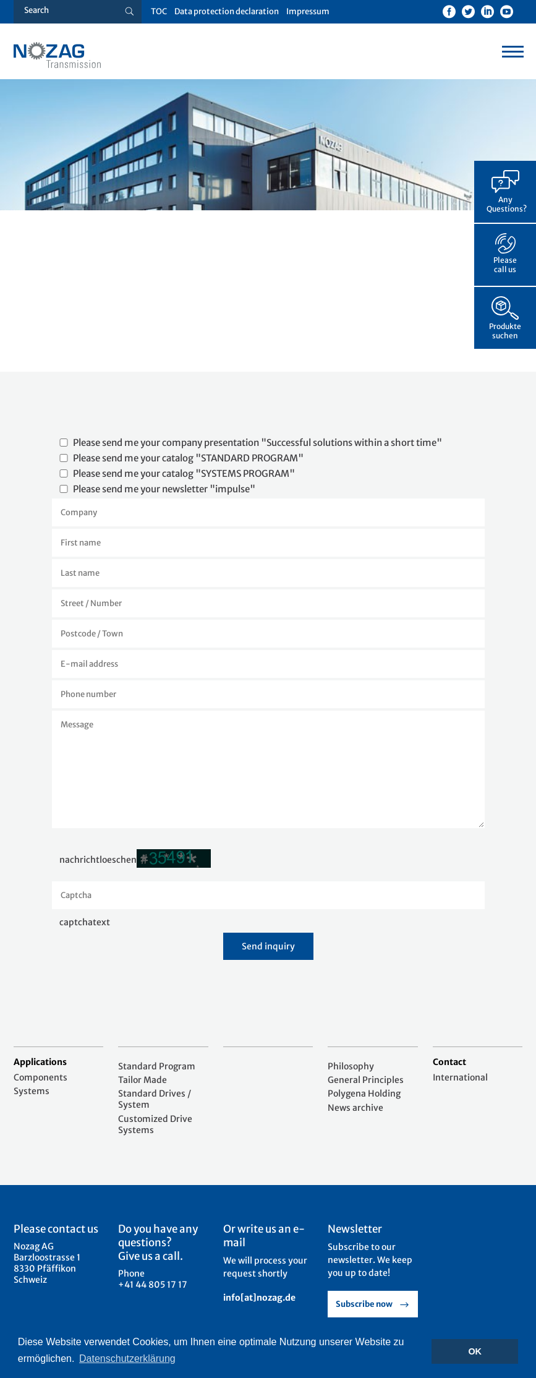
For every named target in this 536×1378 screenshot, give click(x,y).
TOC (159, 11)
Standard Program (156, 1066)
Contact (449, 1062)
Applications (40, 1062)
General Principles (366, 1079)
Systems (31, 1091)
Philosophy (351, 1066)
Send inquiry (268, 946)
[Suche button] (129, 11)
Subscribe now (364, 1304)
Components (40, 1077)
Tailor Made (142, 1079)
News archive (355, 1107)
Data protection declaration (226, 11)
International (460, 1077)
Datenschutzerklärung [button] (127, 1358)
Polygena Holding (364, 1093)
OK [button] (475, 1351)
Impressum (308, 11)
